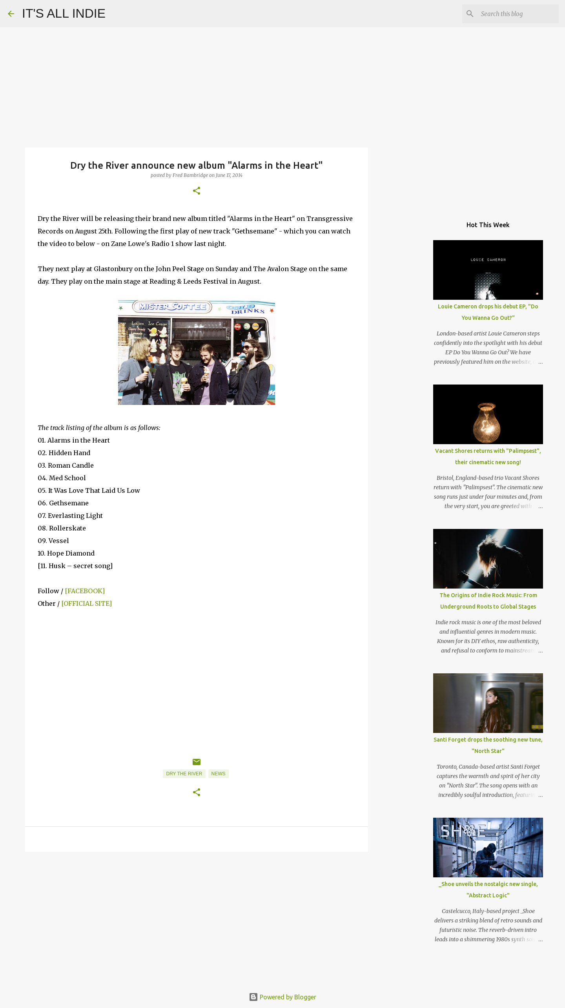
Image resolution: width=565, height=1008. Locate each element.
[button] (196, 191)
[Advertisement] (196, 918)
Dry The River (184, 774)
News (218, 774)
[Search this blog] (517, 13)
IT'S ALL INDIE (64, 13)
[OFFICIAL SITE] (86, 603)
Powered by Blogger (282, 997)
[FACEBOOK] (85, 591)
